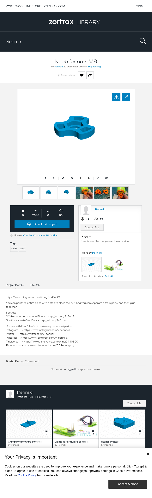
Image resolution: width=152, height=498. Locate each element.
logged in (71, 369)
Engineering (94, 67)
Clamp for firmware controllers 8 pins (30, 441)
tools (22, 249)
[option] (31, 192)
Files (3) (35, 285)
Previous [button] (19, 192)
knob (14, 249)
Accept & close (128, 484)
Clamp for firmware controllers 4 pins (77, 441)
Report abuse (68, 75)
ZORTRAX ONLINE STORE (23, 6)
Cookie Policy (27, 475)
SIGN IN (141, 6)
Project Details (14, 285)
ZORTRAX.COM (54, 6)
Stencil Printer (109, 441)
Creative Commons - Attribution (40, 235)
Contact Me (92, 227)
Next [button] (134, 192)
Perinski (58, 67)
